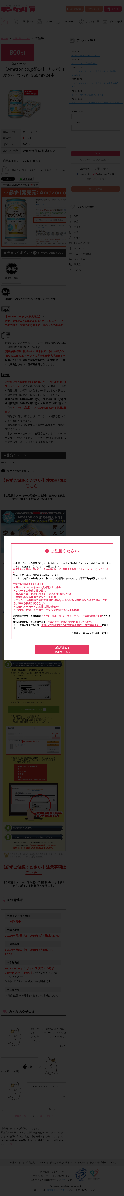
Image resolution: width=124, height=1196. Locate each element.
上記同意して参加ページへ (62, 649)
